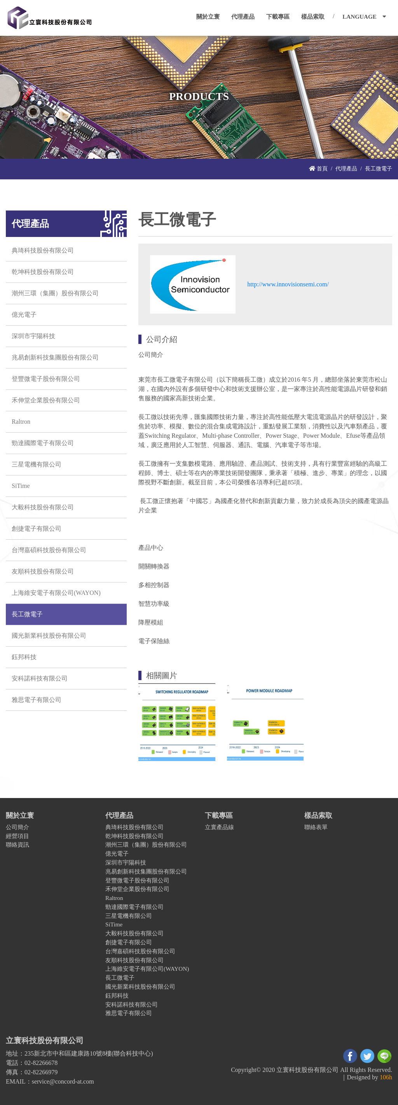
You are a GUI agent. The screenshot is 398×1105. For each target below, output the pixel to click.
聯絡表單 (316, 827)
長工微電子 (27, 614)
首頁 (318, 168)
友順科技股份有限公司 (43, 571)
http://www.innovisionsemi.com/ (288, 284)
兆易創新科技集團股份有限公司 (55, 357)
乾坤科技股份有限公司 (43, 271)
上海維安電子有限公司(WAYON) (56, 592)
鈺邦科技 (24, 657)
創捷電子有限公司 (36, 528)
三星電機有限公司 (36, 464)
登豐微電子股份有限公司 (46, 378)
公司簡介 (17, 827)
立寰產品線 (219, 827)
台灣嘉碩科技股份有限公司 (49, 550)
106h (386, 1077)
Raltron (21, 421)
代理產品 (346, 168)
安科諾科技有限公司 (40, 678)
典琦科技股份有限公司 (43, 250)
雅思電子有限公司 (36, 699)
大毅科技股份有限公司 (43, 507)
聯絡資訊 (17, 844)
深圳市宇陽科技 (33, 336)
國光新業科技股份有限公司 (49, 635)
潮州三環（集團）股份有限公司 (55, 293)
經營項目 (17, 836)
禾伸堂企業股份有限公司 (46, 400)
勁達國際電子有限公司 (43, 443)
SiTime (21, 485)
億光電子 (24, 314)
